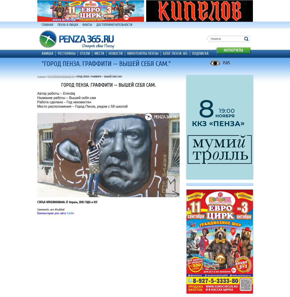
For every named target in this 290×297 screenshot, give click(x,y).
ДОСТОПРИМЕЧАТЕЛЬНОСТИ (114, 25)
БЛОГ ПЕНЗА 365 (175, 53)
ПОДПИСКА (200, 53)
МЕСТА (99, 53)
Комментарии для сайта (55, 213)
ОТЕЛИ (85, 53)
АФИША (47, 53)
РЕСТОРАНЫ (66, 53)
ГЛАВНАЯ (47, 25)
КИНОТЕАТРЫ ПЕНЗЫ (142, 53)
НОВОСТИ (116, 53)
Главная (41, 76)
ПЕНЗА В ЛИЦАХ (68, 25)
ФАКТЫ (87, 25)
